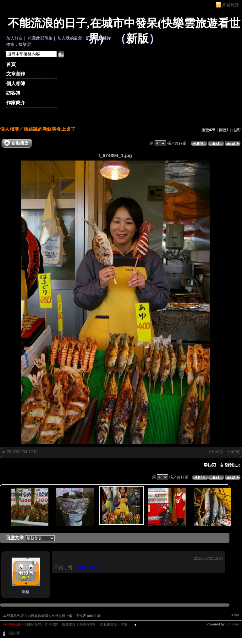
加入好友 (14, 38)
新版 (137, 38)
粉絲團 (14, 633)
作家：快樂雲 (18, 44)
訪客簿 (13, 92)
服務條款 (69, 624)
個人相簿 (15, 83)
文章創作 (15, 73)
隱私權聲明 (108, 624)
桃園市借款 (89, 567)
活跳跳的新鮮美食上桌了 (49, 129)
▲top (235, 615)
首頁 (11, 64)
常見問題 (51, 624)
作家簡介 (15, 102)
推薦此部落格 (40, 38)
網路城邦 (231, 5)
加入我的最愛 (70, 38)
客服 (124, 624)
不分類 (217, 451)
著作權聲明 (87, 624)
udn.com (232, 624)
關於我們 (34, 624)
